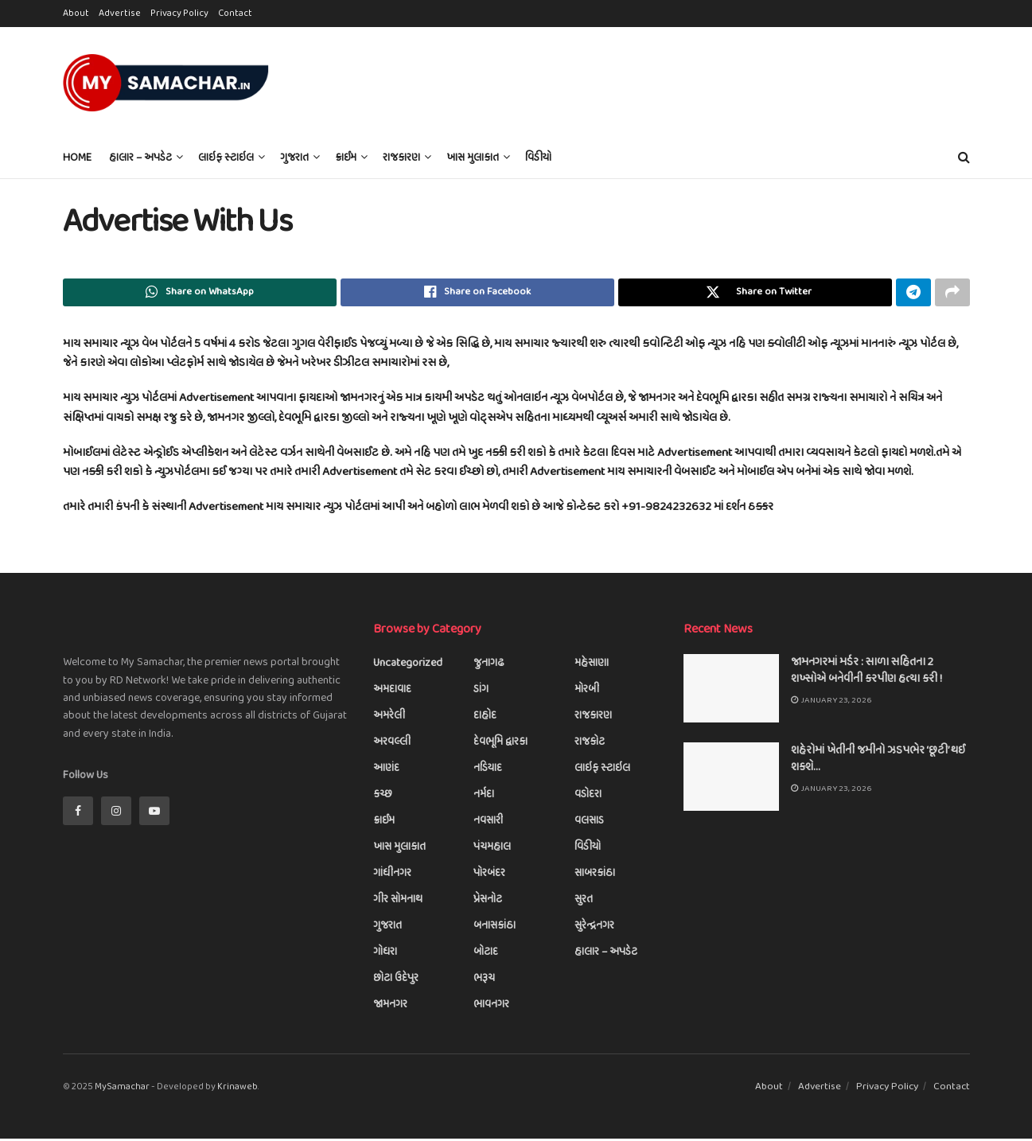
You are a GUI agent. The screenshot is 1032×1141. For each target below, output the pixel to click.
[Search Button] (964, 158)
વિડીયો (538, 158)
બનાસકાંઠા (494, 929)
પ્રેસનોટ (487, 903)
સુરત (583, 903)
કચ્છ (382, 798)
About (76, 13)
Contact (235, 13)
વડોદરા (588, 798)
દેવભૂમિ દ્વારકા (500, 745)
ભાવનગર (491, 1008)
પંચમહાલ (492, 850)
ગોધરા (385, 955)
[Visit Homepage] (166, 83)
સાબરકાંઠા (594, 876)
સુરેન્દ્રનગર (594, 929)
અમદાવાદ (392, 692)
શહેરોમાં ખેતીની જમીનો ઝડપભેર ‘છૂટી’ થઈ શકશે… (878, 762)
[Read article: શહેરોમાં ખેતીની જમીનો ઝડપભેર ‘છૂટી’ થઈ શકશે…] (731, 780)
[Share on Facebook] (477, 293)
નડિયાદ (487, 771)
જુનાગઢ (488, 666)
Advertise (120, 13)
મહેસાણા (591, 666)
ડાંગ (481, 692)
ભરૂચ (484, 981)
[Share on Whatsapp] (200, 293)
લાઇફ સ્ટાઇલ (226, 158)
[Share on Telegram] (913, 293)
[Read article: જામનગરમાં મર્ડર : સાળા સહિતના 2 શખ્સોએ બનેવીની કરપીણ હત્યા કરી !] (731, 691)
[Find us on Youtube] (154, 813)
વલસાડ (589, 824)
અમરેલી (389, 719)
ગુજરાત (294, 158)
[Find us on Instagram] (116, 813)
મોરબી (586, 692)
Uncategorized (407, 666)
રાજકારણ (401, 158)
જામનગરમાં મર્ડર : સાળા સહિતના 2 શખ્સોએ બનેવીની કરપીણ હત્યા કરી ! (866, 673)
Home (77, 158)
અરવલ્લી (392, 745)
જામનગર (390, 1008)
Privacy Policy (179, 13)
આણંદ (386, 771)
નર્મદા (483, 798)
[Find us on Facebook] (78, 813)
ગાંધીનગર (392, 876)
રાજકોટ (589, 745)
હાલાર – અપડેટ (140, 158)
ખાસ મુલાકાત (472, 158)
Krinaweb (237, 1090)
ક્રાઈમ (345, 158)
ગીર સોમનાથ (398, 903)
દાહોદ (485, 719)
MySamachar (122, 1090)
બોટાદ (485, 955)
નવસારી (488, 824)
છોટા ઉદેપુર (396, 981)
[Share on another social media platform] (952, 293)
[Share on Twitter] (755, 293)
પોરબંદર (489, 876)
